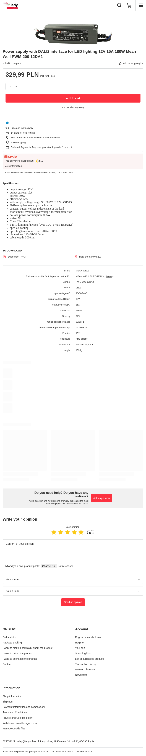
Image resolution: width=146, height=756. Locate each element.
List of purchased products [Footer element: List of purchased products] (89, 658)
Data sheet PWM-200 (90, 256)
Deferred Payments (21, 147)
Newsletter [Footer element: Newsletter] (81, 674)
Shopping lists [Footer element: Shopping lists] (83, 653)
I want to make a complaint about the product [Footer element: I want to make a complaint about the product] (27, 647)
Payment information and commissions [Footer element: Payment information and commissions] (24, 707)
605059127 (9, 741)
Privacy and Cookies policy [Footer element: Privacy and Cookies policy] (17, 717)
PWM (78, 287)
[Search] (119, 5)
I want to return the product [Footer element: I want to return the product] (17, 653)
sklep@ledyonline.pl (28, 741)
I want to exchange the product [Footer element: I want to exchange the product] (20, 658)
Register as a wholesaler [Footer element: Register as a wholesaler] (88, 637)
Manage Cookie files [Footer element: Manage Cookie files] (14, 728)
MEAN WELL (82, 270)
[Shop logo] (10, 5)
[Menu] (140, 5)
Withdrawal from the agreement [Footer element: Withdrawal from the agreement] (20, 723)
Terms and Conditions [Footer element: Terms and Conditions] (15, 712)
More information (13, 166)
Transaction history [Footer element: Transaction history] (85, 664)
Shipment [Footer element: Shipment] (8, 701)
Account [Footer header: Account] (81, 629)
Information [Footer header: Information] (11, 688)
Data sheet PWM (16, 256)
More (109, 276)
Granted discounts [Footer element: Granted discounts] (85, 669)
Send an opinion (73, 602)
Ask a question (101, 498)
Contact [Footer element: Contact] (7, 664)
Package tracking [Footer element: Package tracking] (12, 642)
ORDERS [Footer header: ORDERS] (9, 629)
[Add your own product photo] (64, 566)
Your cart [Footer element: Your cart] (80, 647)
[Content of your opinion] (73, 548)
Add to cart (73, 98)
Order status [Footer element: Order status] (9, 637)
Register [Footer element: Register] (79, 642)
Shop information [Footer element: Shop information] (12, 696)
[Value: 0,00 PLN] (129, 5)
